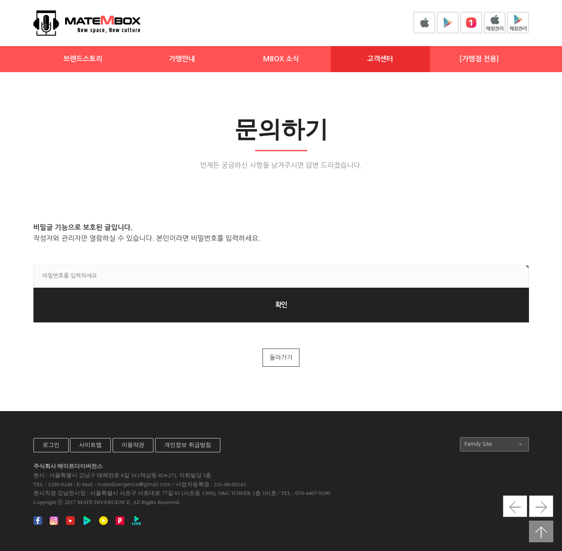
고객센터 (380, 59)
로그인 (51, 444)
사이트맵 (90, 444)
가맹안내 (182, 59)
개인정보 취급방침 (187, 444)
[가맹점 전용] (479, 59)
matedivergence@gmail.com (134, 484)
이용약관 (133, 444)
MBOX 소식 (281, 59)
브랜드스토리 (82, 59)
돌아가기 (281, 358)
